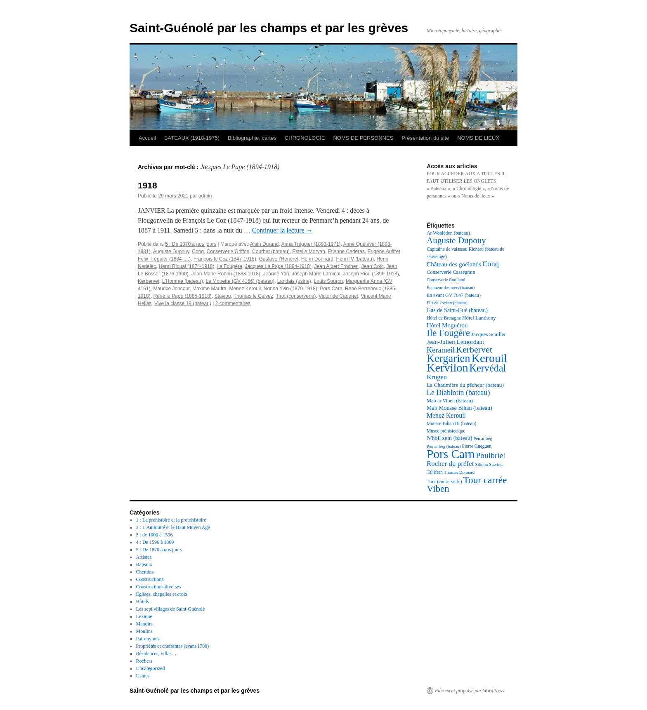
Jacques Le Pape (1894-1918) (278, 266)
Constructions (150, 579)
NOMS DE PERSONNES (363, 138)
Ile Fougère (229, 266)
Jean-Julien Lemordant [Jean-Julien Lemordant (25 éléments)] (455, 341)
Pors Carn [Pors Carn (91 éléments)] (451, 454)
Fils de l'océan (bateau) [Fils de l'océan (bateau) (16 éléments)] (447, 303)
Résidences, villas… (156, 653)
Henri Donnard (317, 259)
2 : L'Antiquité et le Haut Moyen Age (173, 527)
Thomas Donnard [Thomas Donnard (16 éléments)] (459, 472)
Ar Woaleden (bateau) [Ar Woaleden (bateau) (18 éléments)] (448, 233)
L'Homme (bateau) (182, 281)
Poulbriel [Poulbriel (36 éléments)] (490, 455)
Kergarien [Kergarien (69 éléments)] (448, 358)
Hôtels (142, 601)
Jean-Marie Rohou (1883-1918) (225, 274)
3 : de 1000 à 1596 (154, 535)
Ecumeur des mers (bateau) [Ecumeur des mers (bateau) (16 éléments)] (451, 287)
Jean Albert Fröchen (336, 266)
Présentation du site (425, 138)
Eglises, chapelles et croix (162, 594)
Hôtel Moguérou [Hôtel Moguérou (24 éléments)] (447, 325)
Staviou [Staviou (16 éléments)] (496, 464)
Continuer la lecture (282, 230)
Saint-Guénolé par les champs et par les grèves (269, 28)
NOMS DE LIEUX (478, 138)
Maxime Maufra (209, 289)
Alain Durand (264, 244)
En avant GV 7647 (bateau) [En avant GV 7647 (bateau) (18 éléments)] (454, 295)
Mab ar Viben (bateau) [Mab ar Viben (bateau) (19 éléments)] (450, 401)
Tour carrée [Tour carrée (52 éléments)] (485, 480)
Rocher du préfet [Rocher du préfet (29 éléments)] (450, 464)
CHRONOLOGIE (305, 138)
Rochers (144, 661)
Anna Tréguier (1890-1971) (310, 244)
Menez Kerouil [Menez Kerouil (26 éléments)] (446, 415)
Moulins (144, 631)
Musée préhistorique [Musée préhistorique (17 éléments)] (446, 430)
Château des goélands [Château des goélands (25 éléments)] (454, 264)
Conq (198, 251)
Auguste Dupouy (171, 251)
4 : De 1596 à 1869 (155, 542)
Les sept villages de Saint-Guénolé (170, 609)
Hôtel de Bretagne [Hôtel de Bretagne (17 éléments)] (444, 317)
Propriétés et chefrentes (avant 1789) (172, 646)
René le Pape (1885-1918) (182, 296)
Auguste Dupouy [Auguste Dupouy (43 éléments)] (456, 240)
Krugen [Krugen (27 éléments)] (437, 377)
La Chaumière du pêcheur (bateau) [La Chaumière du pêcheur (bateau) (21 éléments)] (465, 385)
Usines (143, 676)
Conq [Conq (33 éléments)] (490, 264)
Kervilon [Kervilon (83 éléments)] (447, 367)
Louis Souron (328, 281)
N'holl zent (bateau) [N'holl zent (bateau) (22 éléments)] (449, 438)
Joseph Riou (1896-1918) (371, 274)
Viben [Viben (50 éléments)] (438, 489)
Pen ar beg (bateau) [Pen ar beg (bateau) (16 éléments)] (444, 446)
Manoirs (144, 624)
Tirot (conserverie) (296, 296)
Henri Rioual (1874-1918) (187, 266)
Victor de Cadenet (338, 296)
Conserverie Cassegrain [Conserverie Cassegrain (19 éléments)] (451, 272)
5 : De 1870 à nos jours (190, 244)
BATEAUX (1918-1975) (192, 138)
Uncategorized (150, 668)
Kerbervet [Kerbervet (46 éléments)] (474, 349)
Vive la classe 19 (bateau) (182, 303)
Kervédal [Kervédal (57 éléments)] (488, 368)
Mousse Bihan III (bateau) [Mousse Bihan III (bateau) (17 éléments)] (451, 423)
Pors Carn (331, 289)
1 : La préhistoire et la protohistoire (171, 520)
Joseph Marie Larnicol (316, 274)
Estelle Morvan (309, 251)
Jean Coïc (372, 266)
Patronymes (148, 639)
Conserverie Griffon (228, 251)
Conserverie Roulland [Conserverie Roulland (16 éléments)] (446, 279)
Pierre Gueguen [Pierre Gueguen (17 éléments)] (476, 446)
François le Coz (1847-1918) (225, 259)
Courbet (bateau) (271, 251)
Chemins (145, 572)
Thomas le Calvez (253, 296)
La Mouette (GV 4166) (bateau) (239, 281)
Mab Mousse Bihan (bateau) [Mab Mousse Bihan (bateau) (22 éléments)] (459, 408)
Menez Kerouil (245, 289)
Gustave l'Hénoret (278, 259)
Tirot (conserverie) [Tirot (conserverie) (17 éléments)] (444, 481)
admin (205, 196)
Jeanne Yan (276, 274)
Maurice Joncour (171, 289)
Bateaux (144, 564)
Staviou (222, 296)
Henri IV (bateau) (355, 259)
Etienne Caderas (346, 251)
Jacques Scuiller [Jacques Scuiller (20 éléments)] (488, 334)
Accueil (147, 138)
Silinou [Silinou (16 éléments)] (481, 464)
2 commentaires (232, 303)
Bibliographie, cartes (252, 138)
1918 (147, 185)
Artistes (143, 557)
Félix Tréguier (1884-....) (164, 259)
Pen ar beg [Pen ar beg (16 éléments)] (482, 438)
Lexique (144, 616)
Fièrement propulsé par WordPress (469, 691)
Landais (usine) (294, 281)
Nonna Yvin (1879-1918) (290, 289)
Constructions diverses (158, 587)
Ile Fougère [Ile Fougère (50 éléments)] (448, 333)
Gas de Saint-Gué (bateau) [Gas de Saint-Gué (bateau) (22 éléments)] (457, 310)
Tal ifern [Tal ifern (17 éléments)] (435, 472)
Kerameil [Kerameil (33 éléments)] (441, 350)
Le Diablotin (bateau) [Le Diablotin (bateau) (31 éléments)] (458, 392)
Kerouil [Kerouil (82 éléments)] (489, 358)
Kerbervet (148, 281)
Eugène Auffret (384, 251)
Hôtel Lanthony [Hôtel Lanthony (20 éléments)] (479, 318)
